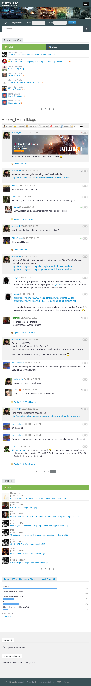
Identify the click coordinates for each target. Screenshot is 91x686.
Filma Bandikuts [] (45, 95)
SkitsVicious (17, 238)
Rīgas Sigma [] (45, 102)
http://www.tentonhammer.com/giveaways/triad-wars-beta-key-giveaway (46, 416)
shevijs (15, 277)
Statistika (30, 682)
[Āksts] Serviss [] (45, 88)
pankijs (59, 284)
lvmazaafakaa (18, 363)
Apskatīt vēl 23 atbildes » (25, 402)
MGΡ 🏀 (17, 390)
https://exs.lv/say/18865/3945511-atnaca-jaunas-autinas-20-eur (44, 298)
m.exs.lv (21, 682)
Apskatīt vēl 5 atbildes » (24, 332)
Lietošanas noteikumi (45, 682)
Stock (16, 207)
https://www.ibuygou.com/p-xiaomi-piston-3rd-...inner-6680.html (42, 266)
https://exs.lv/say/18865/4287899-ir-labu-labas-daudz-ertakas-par (45, 301)
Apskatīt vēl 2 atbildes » (24, 219)
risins (14, 446)
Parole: (57, 23)
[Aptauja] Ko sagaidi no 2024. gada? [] (45, 81)
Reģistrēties (17, 22)
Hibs (14, 197)
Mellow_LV (17, 132)
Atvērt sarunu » (20, 164)
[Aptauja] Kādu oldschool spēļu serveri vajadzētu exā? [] (45, 54)
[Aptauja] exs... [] (45, 74)
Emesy (15, 185)
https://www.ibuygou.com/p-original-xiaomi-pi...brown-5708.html (42, 269)
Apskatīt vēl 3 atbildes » (24, 464)
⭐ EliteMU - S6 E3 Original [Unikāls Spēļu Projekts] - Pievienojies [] (45, 61)
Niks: (36, 23)
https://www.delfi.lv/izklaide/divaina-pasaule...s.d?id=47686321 (41, 177)
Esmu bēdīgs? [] (45, 68)
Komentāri (6, 616)
